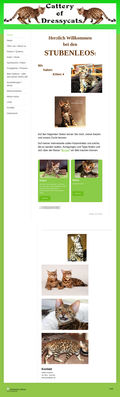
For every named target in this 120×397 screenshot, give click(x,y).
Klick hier (45, 198)
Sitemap (23, 389)
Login (111, 388)
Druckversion (13, 389)
